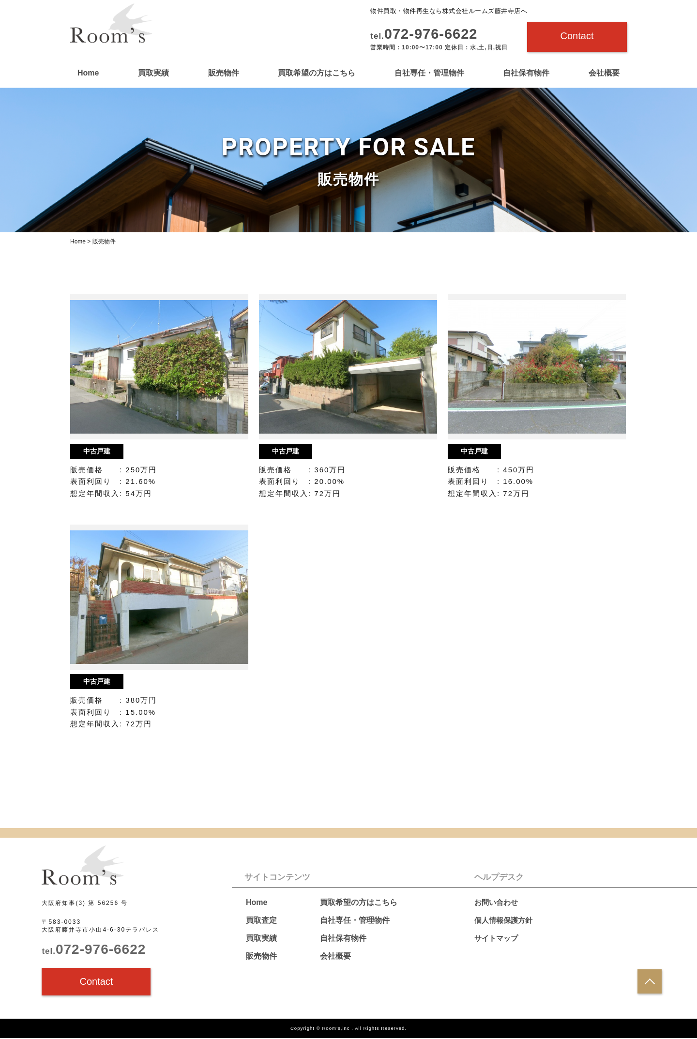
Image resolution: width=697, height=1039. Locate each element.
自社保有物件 (526, 73)
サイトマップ (497, 938)
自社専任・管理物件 (429, 73)
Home (88, 73)
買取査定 (261, 920)
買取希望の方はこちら (316, 73)
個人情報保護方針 (505, 920)
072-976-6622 (94, 950)
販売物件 (223, 73)
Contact (577, 35)
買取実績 (153, 73)
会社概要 (604, 73)
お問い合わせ (497, 902)
